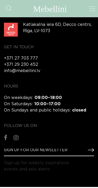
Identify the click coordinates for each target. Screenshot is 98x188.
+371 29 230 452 (21, 65)
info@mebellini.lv (22, 71)
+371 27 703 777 (21, 58)
